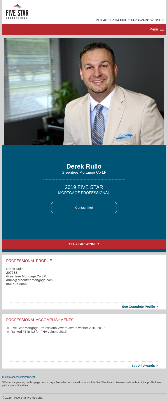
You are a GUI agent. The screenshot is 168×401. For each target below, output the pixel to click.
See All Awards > (144, 365)
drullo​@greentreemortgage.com (29, 280)
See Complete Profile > (140, 306)
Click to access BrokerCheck (18, 377)
